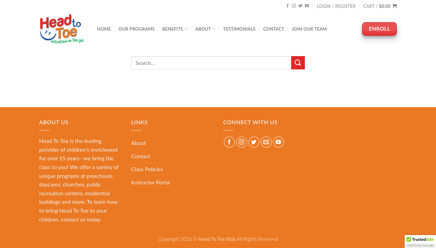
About (205, 29)
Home (104, 29)
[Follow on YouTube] (307, 6)
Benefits (175, 29)
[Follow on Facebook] (287, 6)
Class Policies (147, 169)
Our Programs (137, 29)
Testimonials (239, 29)
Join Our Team (309, 29)
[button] (420, 241)
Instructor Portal (150, 182)
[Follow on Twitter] (300, 6)
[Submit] (298, 62)
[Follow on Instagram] (294, 6)
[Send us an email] (266, 142)
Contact (273, 29)
